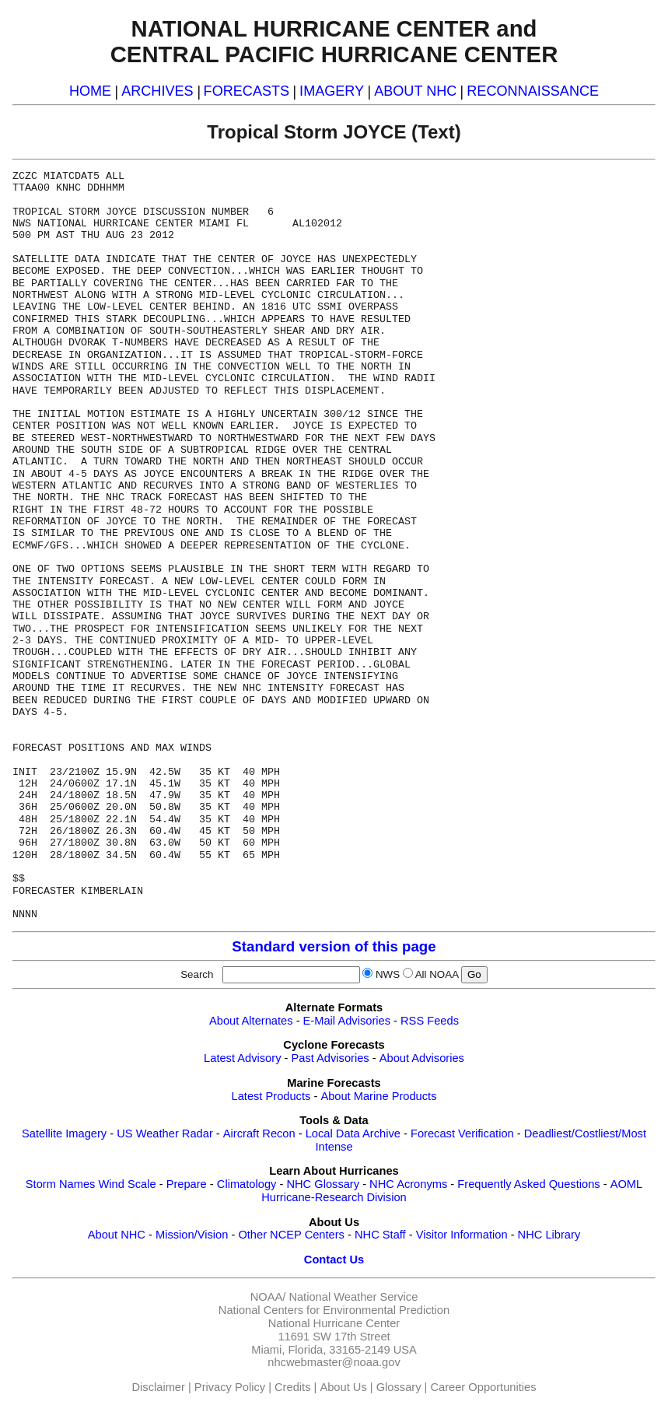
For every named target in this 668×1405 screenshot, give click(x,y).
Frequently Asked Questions (528, 1184)
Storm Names (61, 1184)
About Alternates (251, 1020)
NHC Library (549, 1234)
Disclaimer (158, 1387)
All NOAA (437, 974)
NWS (388, 974)
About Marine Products (378, 1096)
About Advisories (421, 1058)
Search (199, 974)
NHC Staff (380, 1234)
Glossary (398, 1387)
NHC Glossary (322, 1184)
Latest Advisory (242, 1058)
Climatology (247, 1184)
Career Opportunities (483, 1387)
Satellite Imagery (64, 1133)
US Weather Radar (165, 1133)
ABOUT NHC (415, 91)
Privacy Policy (229, 1387)
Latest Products (271, 1096)
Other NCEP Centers (291, 1234)
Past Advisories (330, 1058)
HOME (90, 91)
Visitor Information (462, 1234)
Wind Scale (127, 1184)
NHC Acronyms (408, 1184)
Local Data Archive (353, 1133)
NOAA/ (268, 1297)
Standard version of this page (333, 946)
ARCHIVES (157, 91)
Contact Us (334, 1259)
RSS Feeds (429, 1020)
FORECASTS (247, 91)
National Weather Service (353, 1297)
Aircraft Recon (259, 1133)
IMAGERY (331, 91)
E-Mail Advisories (346, 1020)
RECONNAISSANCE (533, 91)
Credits (292, 1387)
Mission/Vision (192, 1234)
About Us (343, 1387)
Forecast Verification (462, 1133)
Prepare (186, 1184)
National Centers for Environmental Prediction (334, 1310)
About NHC (116, 1234)
